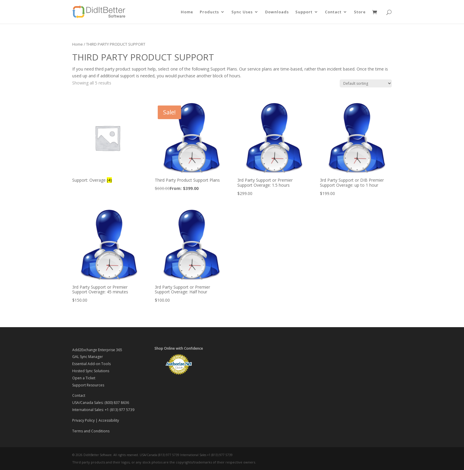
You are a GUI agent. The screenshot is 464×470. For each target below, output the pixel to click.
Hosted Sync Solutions (90, 370)
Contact (333, 12)
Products (209, 12)
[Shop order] (366, 83)
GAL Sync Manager (87, 356)
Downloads (277, 12)
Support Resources (88, 385)
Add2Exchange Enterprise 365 (97, 349)
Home (187, 12)
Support (303, 12)
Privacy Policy (83, 420)
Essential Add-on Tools (91, 363)
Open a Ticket (83, 378)
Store (360, 12)
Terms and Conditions (90, 431)
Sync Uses (242, 12)
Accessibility (109, 420)
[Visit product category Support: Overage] (107, 144)
